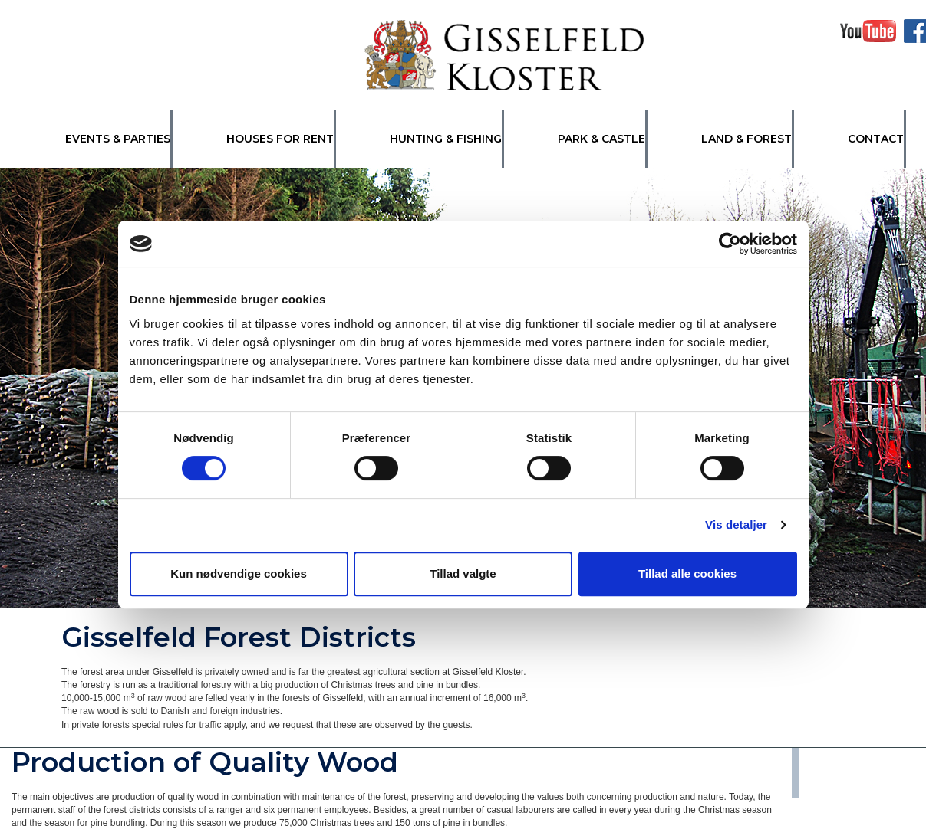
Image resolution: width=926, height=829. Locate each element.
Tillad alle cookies (687, 573)
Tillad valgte (463, 573)
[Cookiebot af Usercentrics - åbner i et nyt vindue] (730, 243)
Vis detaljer (736, 524)
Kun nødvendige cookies (238, 573)
